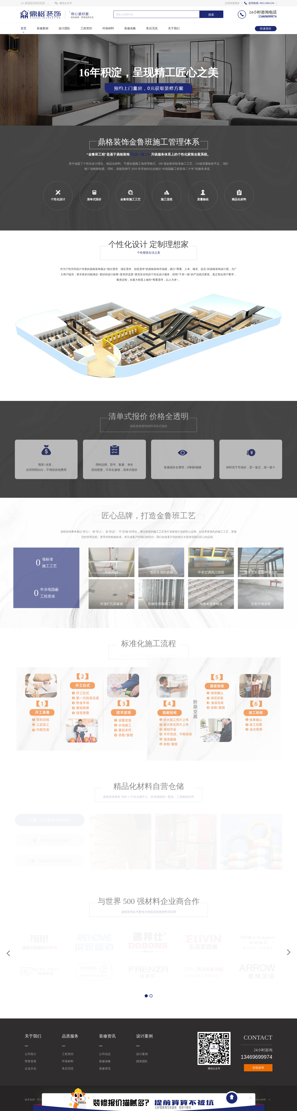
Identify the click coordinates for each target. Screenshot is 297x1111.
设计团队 (64, 28)
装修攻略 (130, 28)
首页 (23, 28)
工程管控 (86, 28)
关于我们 (174, 28)
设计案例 (142, 1054)
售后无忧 (152, 28)
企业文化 (30, 1068)
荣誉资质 (30, 1061)
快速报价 (265, 28)
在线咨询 (258, 1067)
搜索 (211, 14)
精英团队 (142, 1061)
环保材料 (108, 28)
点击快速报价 (232, 3)
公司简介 (30, 1054)
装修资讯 (105, 1068)
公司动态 (105, 1054)
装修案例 (42, 28)
